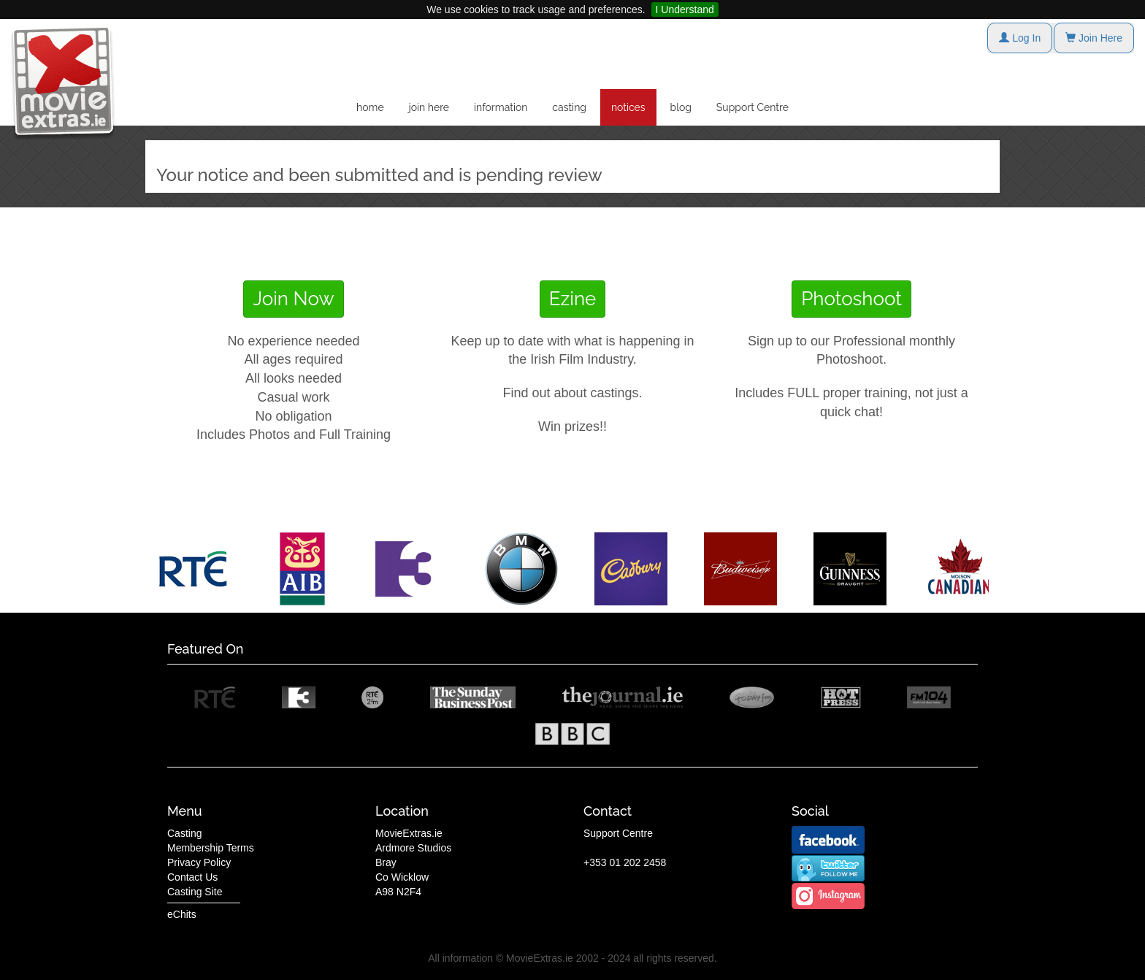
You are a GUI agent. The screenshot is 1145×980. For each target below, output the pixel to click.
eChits (181, 914)
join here (429, 107)
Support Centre (752, 107)
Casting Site (194, 891)
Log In (1020, 38)
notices (628, 107)
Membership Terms (210, 848)
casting (569, 107)
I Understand (685, 9)
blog (681, 107)
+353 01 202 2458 (624, 862)
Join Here (1093, 38)
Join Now (293, 299)
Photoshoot (851, 299)
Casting (184, 833)
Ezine (573, 299)
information (500, 107)
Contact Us (192, 877)
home (370, 107)
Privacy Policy (199, 862)
